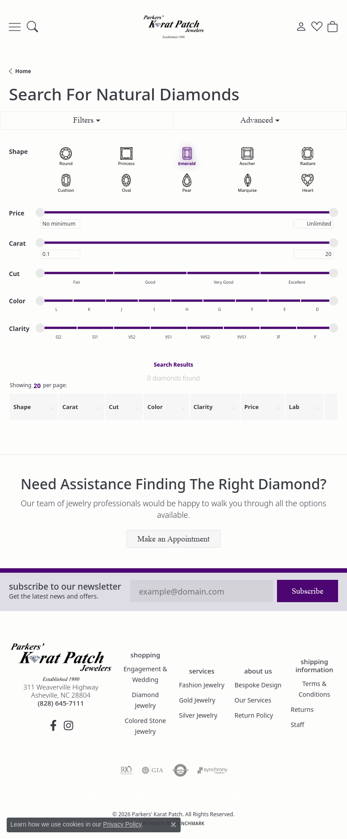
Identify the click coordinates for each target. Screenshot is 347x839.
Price (251, 407)
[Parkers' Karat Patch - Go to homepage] (61, 662)
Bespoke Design (258, 685)
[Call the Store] (60, 702)
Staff (297, 724)
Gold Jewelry (197, 700)
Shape (22, 407)
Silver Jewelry (198, 715)
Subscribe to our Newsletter (65, 586)
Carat (70, 407)
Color (154, 407)
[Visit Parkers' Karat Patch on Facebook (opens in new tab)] (53, 725)
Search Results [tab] (173, 364)
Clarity (203, 407)
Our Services (253, 700)
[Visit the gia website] (152, 770)
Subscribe (307, 591)
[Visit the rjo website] (126, 770)
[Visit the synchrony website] (212, 770)
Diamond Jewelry (145, 700)
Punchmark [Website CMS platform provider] (190, 823)
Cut (114, 407)
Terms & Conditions (314, 688)
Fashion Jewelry (201, 685)
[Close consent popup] (173, 824)
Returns (302, 709)
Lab (294, 407)
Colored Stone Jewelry (145, 726)
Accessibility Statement (248, 797)
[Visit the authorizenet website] (180, 770)
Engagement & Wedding (145, 674)
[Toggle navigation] (14, 27)
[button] (32, 27)
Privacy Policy (130, 797)
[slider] (40, 212)
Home (23, 71)
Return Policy (254, 715)
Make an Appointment (173, 538)
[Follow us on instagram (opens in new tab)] (68, 725)
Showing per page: (38, 386)
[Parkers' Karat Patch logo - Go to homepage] (173, 26)
